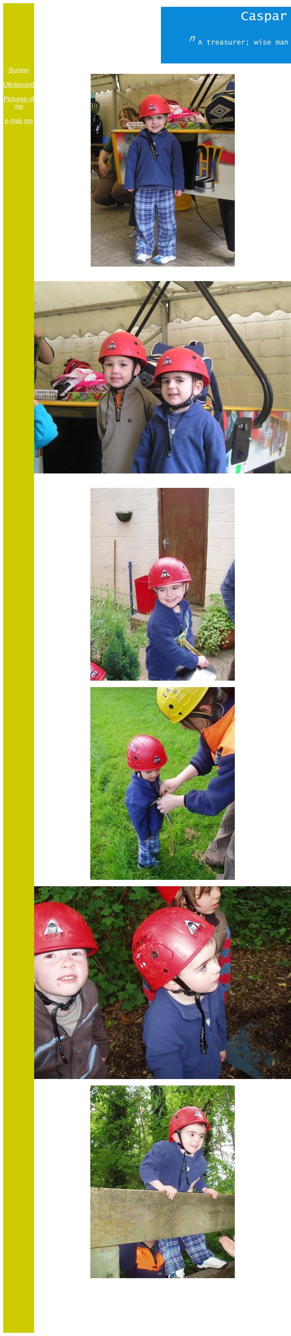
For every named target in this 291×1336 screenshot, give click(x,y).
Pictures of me (19, 103)
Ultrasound (18, 84)
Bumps (19, 70)
